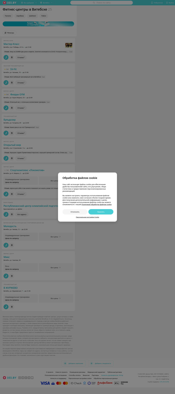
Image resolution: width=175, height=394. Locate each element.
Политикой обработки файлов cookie (96, 204)
